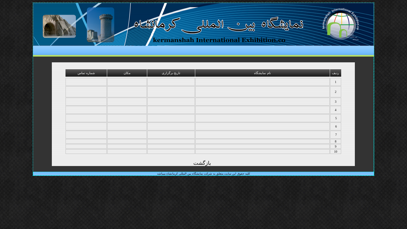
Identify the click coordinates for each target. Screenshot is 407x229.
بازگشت (202, 163)
